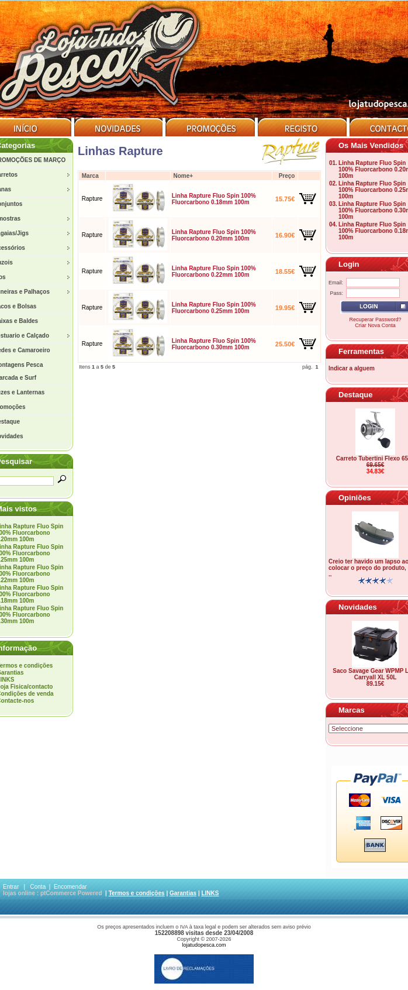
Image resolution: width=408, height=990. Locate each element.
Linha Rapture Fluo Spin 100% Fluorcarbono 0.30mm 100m (214, 344)
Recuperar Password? (375, 319)
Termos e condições (137, 893)
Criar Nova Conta (375, 325)
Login (348, 264)
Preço (287, 176)
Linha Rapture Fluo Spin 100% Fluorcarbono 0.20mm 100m (214, 235)
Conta (38, 887)
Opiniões (354, 497)
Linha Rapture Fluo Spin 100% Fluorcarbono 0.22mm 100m (214, 271)
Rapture (92, 198)
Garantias (183, 893)
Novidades (357, 607)
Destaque (355, 394)
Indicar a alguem (352, 368)
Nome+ (183, 176)
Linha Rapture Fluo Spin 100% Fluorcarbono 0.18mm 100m (214, 198)
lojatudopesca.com (204, 945)
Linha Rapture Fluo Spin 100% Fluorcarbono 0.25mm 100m (214, 307)
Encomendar (70, 887)
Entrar (11, 887)
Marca (90, 176)
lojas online (19, 893)
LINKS (210, 893)
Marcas (351, 710)
